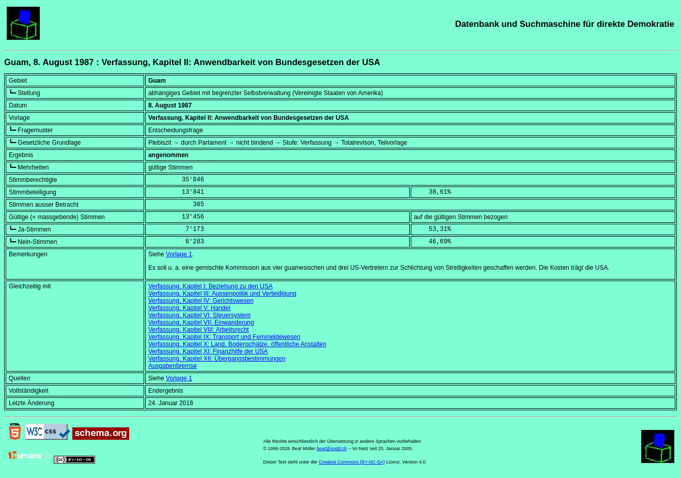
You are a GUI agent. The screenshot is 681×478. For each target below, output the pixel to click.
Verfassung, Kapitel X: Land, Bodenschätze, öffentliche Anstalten (237, 344)
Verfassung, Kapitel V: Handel (189, 308)
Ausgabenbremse (172, 365)
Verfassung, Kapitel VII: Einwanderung (201, 322)
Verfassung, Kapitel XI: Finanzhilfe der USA (208, 351)
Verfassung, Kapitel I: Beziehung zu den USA (210, 286)
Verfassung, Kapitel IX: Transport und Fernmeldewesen (224, 337)
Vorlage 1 (179, 254)
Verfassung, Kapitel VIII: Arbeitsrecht (198, 329)
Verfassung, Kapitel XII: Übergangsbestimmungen (217, 358)
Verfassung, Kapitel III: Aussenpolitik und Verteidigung (222, 293)
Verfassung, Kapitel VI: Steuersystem (199, 315)
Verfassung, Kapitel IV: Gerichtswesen (201, 300)
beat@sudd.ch (332, 448)
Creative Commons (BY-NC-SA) (352, 462)
